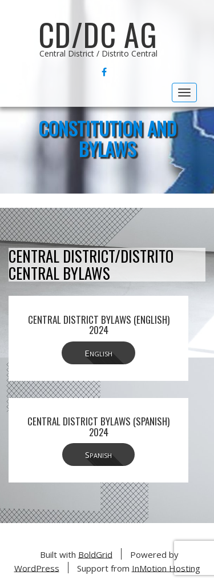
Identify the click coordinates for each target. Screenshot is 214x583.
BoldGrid (95, 554)
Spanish (98, 454)
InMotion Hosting (166, 567)
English (98, 353)
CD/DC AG (98, 34)
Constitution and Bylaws (107, 138)
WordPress (36, 567)
